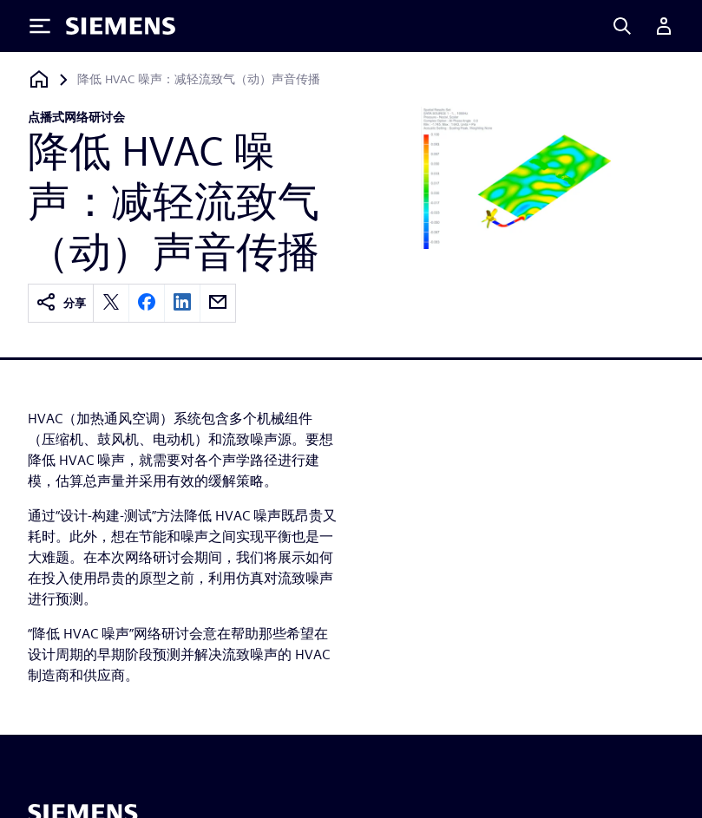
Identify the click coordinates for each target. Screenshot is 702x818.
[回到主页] (39, 79)
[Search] (622, 26)
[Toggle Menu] (40, 26)
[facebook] (146, 303)
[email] (217, 303)
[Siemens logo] (120, 26)
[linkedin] (182, 303)
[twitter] (111, 303)
